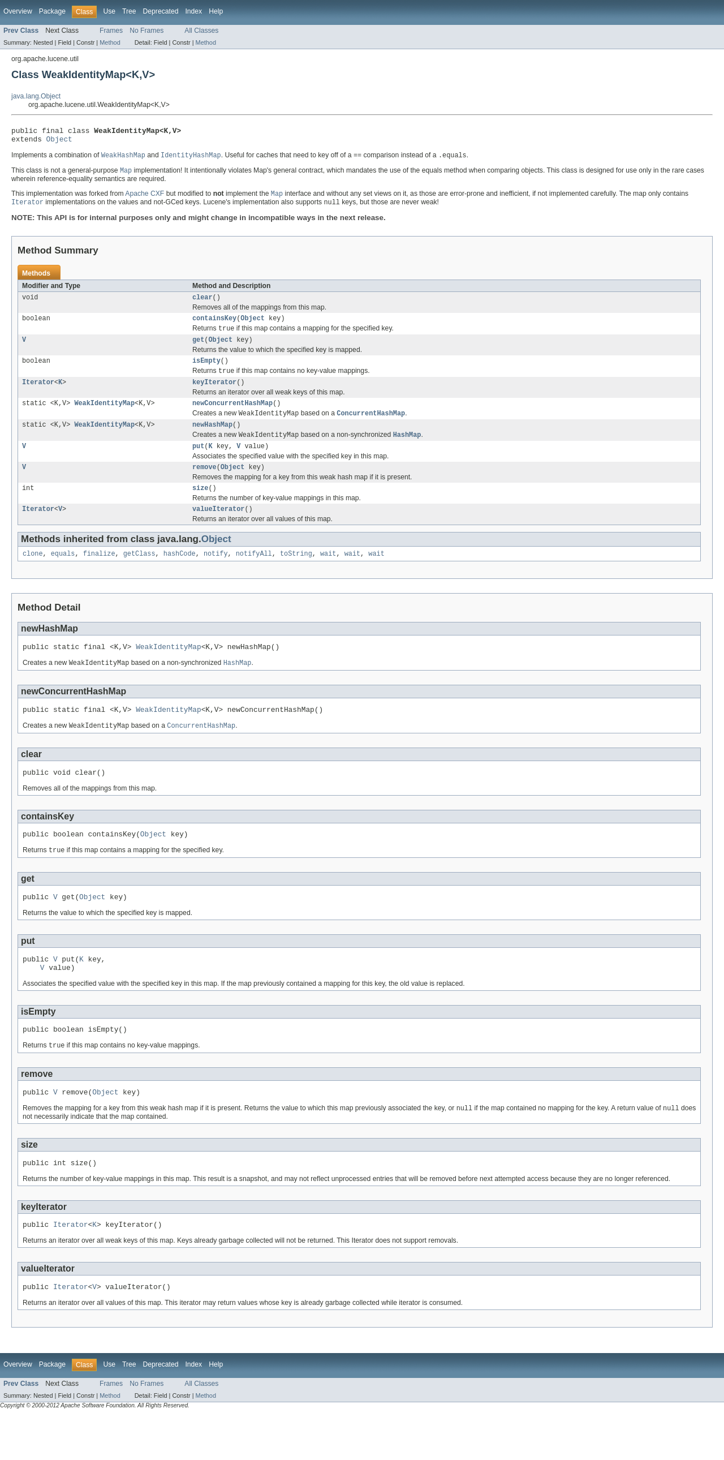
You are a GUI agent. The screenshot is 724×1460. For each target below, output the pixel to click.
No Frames (146, 31)
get (198, 349)
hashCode (179, 574)
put (198, 462)
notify (216, 574)
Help (216, 11)
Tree (129, 11)
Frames (111, 31)
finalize (99, 574)
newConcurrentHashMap (232, 416)
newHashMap (212, 439)
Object (59, 142)
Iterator (38, 394)
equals (63, 574)
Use (109, 11)
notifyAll (254, 574)
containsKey (214, 325)
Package (52, 11)
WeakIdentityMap (104, 416)
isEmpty (206, 371)
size (200, 507)
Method (110, 42)
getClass (139, 574)
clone (33, 574)
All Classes (201, 31)
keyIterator (214, 394)
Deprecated (161, 11)
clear (202, 303)
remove (204, 484)
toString (296, 574)
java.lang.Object (36, 96)
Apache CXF (144, 199)
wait (328, 574)
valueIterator (218, 529)
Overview (17, 11)
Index (193, 11)
